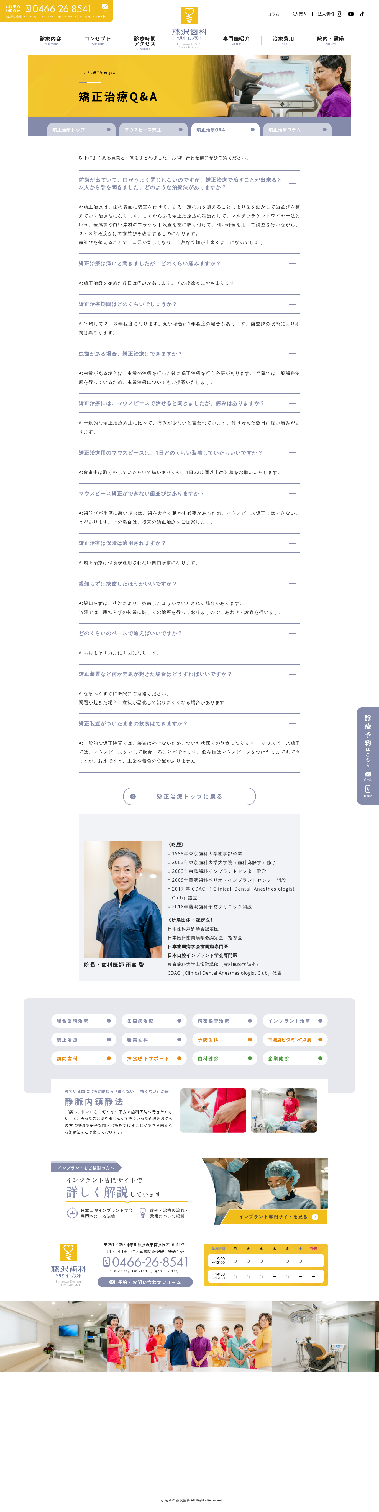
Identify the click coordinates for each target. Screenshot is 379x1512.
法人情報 (326, 14)
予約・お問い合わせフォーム (149, 1282)
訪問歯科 (67, 1058)
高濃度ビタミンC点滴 (289, 1039)
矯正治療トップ (68, 129)
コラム (274, 14)
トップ (84, 72)
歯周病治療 (140, 1020)
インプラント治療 (289, 1020)
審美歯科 (137, 1039)
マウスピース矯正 (142, 129)
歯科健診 (208, 1058)
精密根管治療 (214, 1020)
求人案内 (299, 14)
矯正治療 (67, 1039)
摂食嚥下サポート (148, 1058)
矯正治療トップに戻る (190, 796)
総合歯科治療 (73, 1020)
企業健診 (279, 1058)
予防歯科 (208, 1039)
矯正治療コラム (284, 129)
